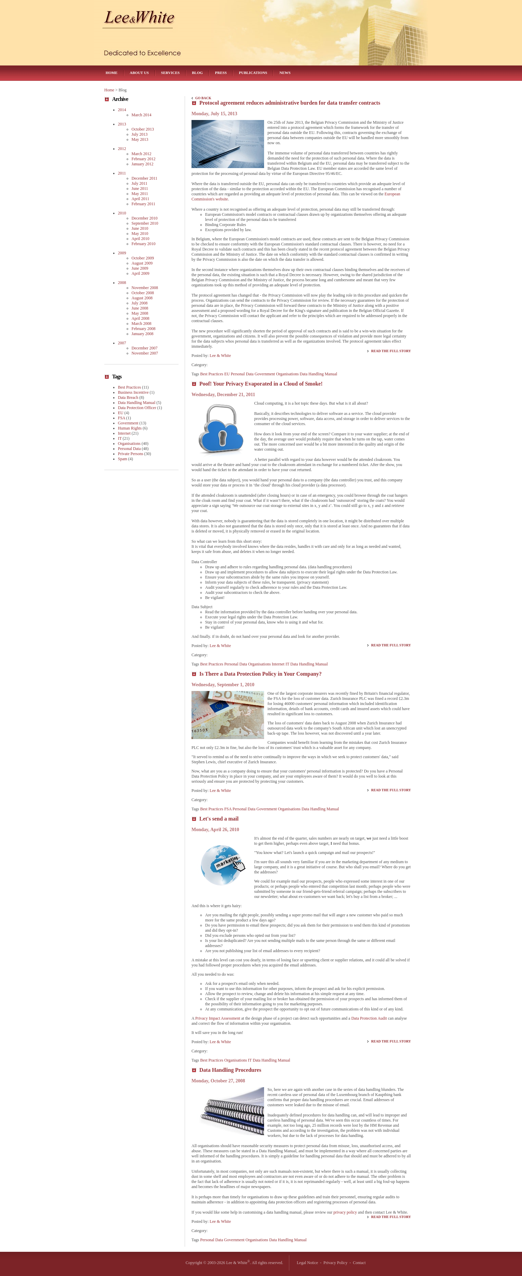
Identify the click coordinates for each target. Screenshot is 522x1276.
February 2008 (143, 328)
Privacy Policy (335, 1262)
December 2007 (144, 348)
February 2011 (143, 203)
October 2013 (143, 129)
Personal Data (242, 374)
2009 (122, 253)
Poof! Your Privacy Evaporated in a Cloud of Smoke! (261, 384)
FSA (227, 809)
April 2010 (140, 238)
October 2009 (143, 258)
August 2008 (142, 298)
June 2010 (140, 228)
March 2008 (141, 323)
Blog (197, 73)
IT (287, 664)
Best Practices (212, 374)
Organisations (287, 374)
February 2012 (143, 158)
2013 (122, 124)
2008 (122, 282)
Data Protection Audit (369, 1018)
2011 (122, 173)
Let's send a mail (219, 819)
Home (112, 73)
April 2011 (140, 198)
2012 (122, 148)
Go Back (203, 98)
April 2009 (140, 273)
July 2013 (140, 134)
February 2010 (143, 243)
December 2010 (144, 218)
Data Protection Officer (137, 407)
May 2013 (140, 139)
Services (170, 73)
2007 (122, 343)
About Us (139, 73)
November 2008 (145, 287)
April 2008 (140, 318)
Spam (122, 458)
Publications (253, 73)
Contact (359, 1262)
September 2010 (145, 223)
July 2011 (140, 183)
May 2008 (140, 313)
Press (221, 73)
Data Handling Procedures (230, 1070)
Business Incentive (133, 392)
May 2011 (140, 193)
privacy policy (345, 1212)
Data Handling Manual (318, 374)
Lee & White (220, 355)
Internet (278, 664)
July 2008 (140, 303)
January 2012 (142, 164)
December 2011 (144, 178)
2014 (122, 109)
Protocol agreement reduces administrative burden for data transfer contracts (289, 103)
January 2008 (142, 333)
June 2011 (140, 188)
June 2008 (140, 308)
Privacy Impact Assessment (217, 1018)
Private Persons (130, 453)
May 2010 (140, 233)
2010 (122, 213)
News (284, 73)
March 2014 (141, 114)
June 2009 (140, 268)
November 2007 (145, 353)
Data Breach (128, 397)
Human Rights (130, 428)
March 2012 (141, 153)
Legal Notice (307, 1262)
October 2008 (143, 292)
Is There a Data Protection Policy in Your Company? (260, 674)
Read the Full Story (391, 351)
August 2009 (142, 263)
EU (227, 374)
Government (265, 374)
